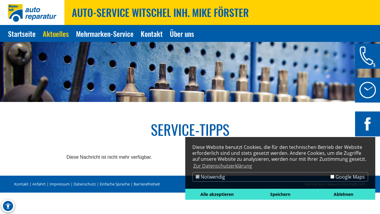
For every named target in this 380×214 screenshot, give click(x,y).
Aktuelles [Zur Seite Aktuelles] (56, 33)
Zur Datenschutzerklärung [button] (222, 166)
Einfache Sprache (115, 184)
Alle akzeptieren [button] (217, 194)
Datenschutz (85, 184)
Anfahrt (39, 184)
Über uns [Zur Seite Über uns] (182, 33)
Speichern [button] (280, 194)
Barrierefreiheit (147, 184)
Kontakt (21, 184)
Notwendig (210, 177)
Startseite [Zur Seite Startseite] (22, 33)
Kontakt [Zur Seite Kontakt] (152, 33)
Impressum (60, 184)
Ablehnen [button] (343, 194)
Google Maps (347, 177)
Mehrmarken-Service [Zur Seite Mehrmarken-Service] (105, 33)
